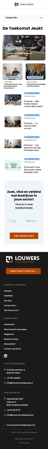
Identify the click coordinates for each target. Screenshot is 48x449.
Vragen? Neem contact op (22, 271)
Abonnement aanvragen (15, 329)
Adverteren (9, 324)
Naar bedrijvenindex (24, 236)
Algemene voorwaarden (24, 439)
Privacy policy (24, 443)
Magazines (9, 334)
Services (8, 301)
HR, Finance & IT (11, 310)
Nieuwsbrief (9, 344)
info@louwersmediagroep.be (20, 415)
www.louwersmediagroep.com (21, 425)
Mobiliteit (8, 296)
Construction (10, 305)
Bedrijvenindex (11, 339)
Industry (8, 291)
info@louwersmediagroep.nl (20, 383)
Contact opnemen (12, 349)
